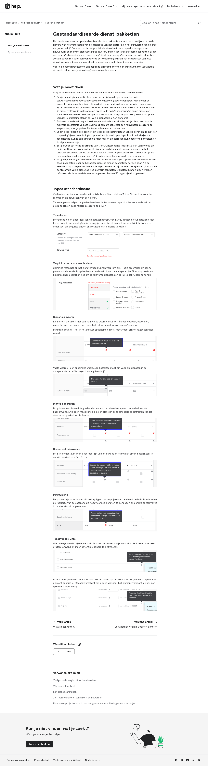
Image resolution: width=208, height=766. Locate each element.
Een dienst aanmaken (65, 692)
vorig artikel (64, 622)
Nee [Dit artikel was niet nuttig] (68, 652)
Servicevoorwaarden (18, 760)
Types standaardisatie (19, 52)
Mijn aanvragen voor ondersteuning (142, 6)
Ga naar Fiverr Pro (106, 6)
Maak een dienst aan (54, 23)
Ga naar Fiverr (83, 6)
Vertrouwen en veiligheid (66, 760)
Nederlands (175, 6)
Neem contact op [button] (39, 744)
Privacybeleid (41, 760)
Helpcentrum (11, 23)
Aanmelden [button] (194, 6)
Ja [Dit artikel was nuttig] (58, 652)
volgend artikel (143, 622)
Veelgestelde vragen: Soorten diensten (74, 680)
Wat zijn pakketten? (64, 686)
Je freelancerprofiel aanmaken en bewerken (77, 698)
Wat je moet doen (18, 45)
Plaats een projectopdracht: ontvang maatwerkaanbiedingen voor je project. (95, 703)
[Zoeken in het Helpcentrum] (171, 23)
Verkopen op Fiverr (30, 23)
